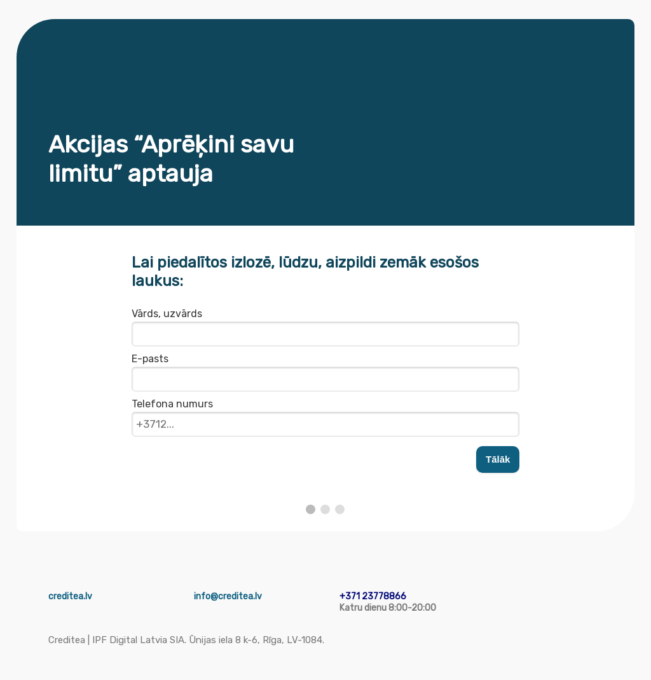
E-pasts (150, 359)
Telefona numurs (172, 404)
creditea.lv (70, 596)
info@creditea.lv (228, 596)
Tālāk (498, 459)
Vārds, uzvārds (167, 314)
